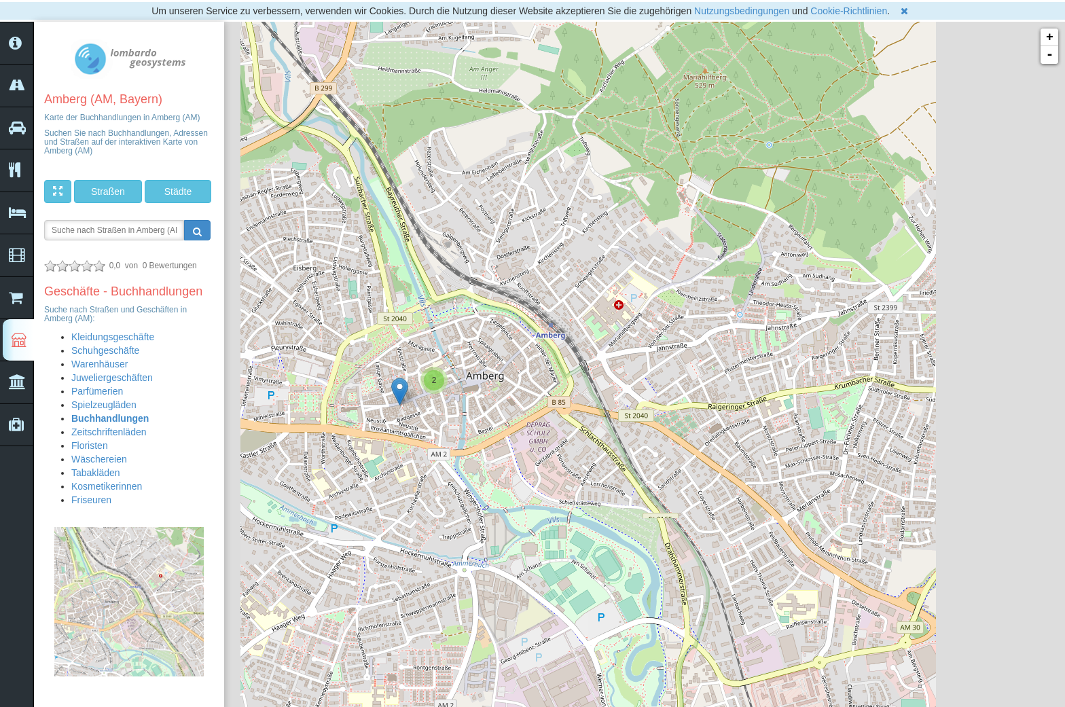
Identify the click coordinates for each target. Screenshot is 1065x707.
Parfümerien (97, 391)
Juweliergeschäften (112, 377)
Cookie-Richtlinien (848, 10)
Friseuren (91, 499)
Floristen (89, 445)
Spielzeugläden (104, 404)
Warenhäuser (99, 364)
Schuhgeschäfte (105, 350)
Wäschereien (99, 459)
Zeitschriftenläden (109, 432)
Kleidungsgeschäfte (112, 336)
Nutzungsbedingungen (741, 10)
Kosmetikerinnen (106, 486)
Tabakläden (95, 472)
